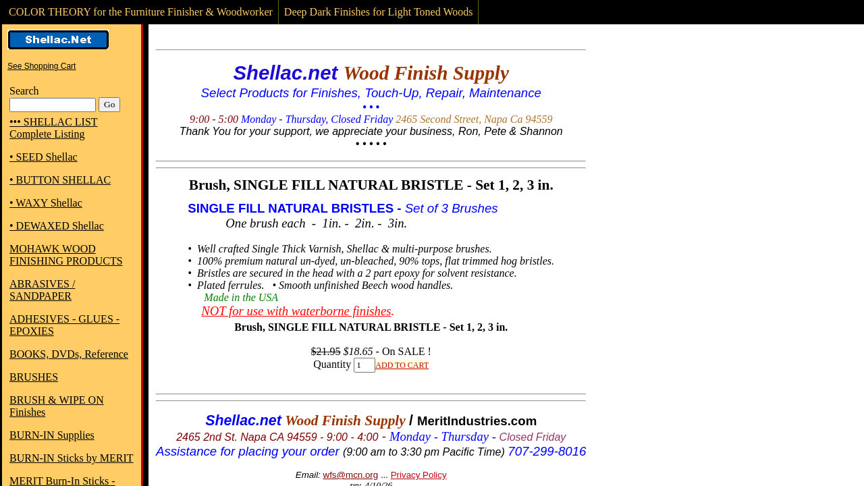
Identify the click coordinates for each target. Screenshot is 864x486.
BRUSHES (33, 377)
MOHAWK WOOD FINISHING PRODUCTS (66, 255)
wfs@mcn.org (351, 475)
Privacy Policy (419, 475)
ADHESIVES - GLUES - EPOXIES (64, 325)
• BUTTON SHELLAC (60, 180)
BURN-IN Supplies (51, 435)
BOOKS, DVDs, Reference (68, 354)
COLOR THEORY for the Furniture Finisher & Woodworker (141, 12)
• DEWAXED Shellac (56, 226)
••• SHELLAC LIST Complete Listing (53, 128)
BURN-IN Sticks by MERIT (71, 458)
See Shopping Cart (41, 66)
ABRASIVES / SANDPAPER (42, 290)
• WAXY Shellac (45, 203)
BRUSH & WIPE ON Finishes (56, 406)
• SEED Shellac (43, 157)
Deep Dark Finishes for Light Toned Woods (378, 12)
